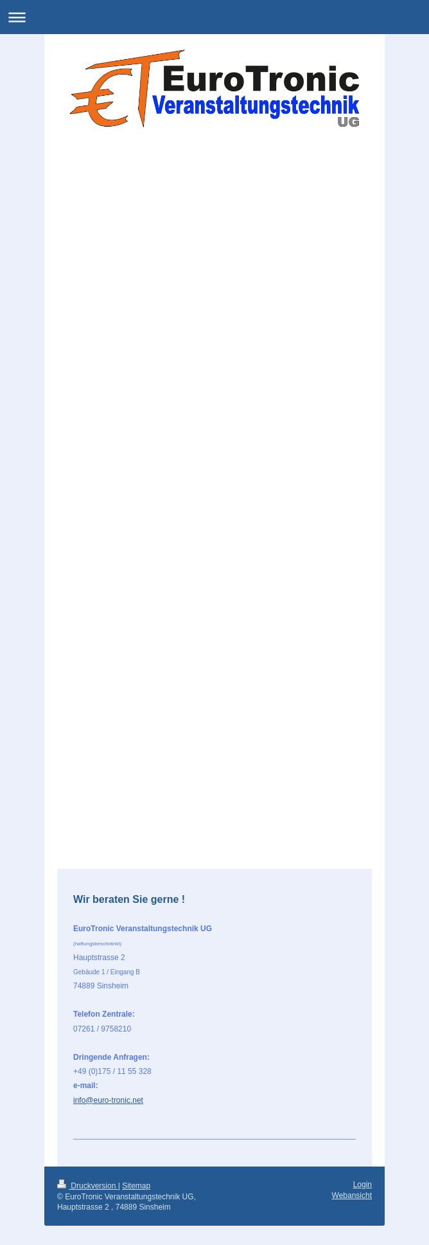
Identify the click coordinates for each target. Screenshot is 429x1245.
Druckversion (87, 1185)
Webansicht (352, 1195)
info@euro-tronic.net (108, 1100)
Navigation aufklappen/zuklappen (214, 17)
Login (362, 1184)
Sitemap (136, 1185)
